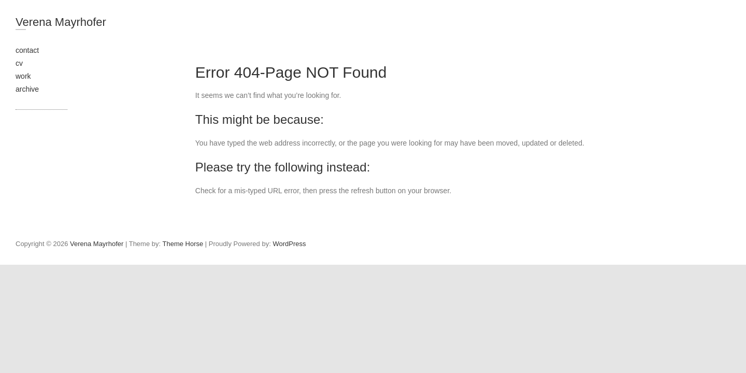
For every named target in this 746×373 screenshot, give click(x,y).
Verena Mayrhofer (61, 22)
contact (27, 50)
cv (19, 63)
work (23, 76)
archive (27, 89)
